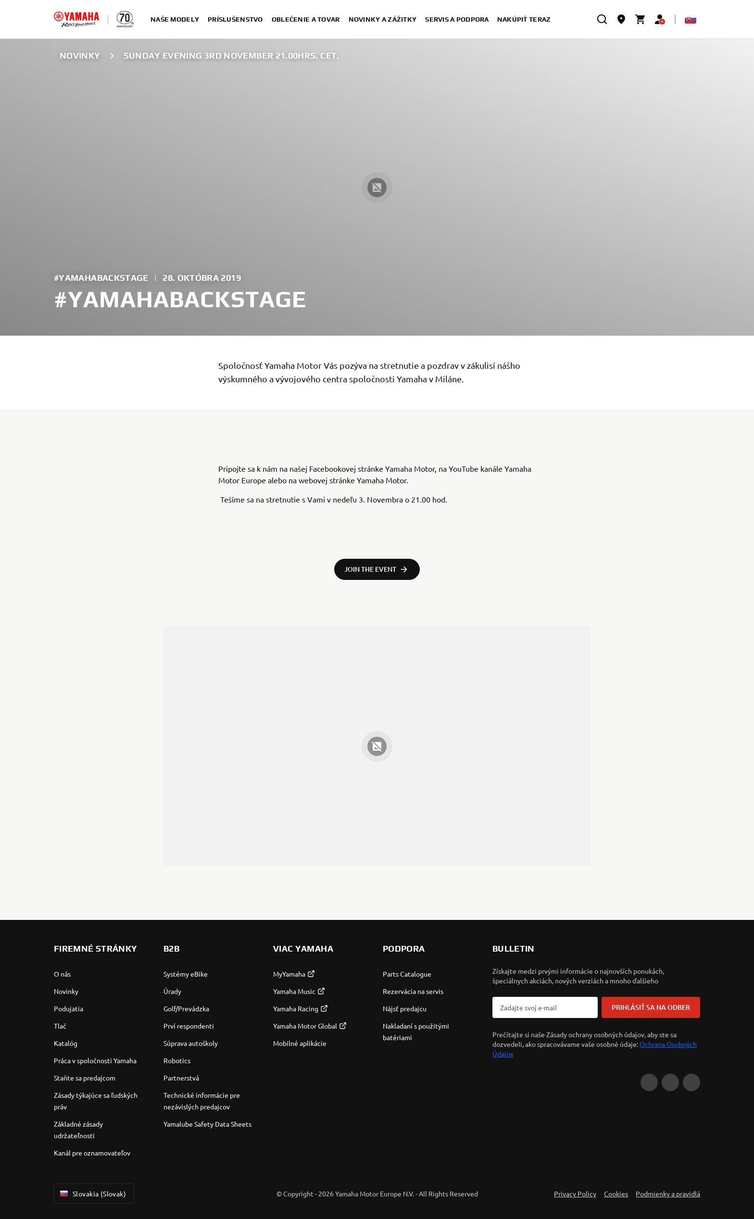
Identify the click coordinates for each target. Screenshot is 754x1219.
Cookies (616, 1193)
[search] (602, 19)
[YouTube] (649, 1082)
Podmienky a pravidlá (668, 1193)
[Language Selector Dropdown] (690, 19)
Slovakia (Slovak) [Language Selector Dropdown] (92, 1193)
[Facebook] (670, 1082)
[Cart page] (640, 19)
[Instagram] (691, 1082)
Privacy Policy (575, 1193)
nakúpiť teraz (524, 19)
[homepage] (76, 19)
